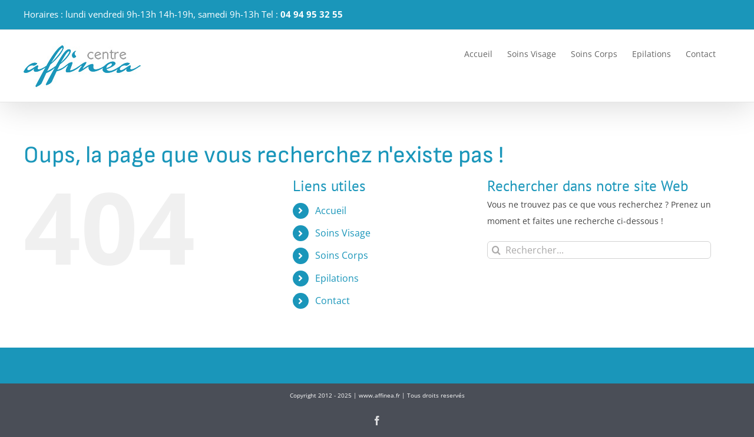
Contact (332, 300)
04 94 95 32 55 (311, 14)
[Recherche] (496, 250)
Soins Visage (343, 232)
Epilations (337, 278)
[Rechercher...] (599, 250)
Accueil (330, 210)
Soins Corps (341, 255)
